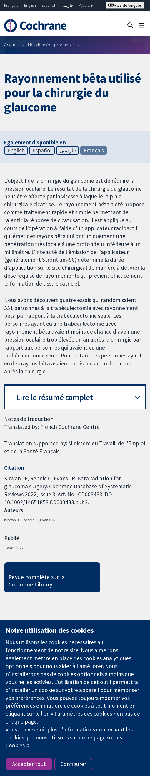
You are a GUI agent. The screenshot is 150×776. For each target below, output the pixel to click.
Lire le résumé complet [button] (54, 397)
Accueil (11, 44)
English (30, 5)
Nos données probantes (51, 44)
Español (48, 5)
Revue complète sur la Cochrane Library (37, 581)
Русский (86, 5)
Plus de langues (125, 5)
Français (11, 5)
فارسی (67, 5)
